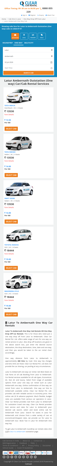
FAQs (33, 443)
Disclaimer (47, 445)
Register (32, 15)
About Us (26, 441)
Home (4, 19)
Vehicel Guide (8, 448)
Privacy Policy (33, 445)
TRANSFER (33, 36)
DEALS (41, 36)
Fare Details (9, 114)
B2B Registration (9, 443)
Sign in (24, 15)
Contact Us (38, 441)
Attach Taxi (50, 15)
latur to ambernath (18, 431)
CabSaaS (28, 464)
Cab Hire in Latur (15, 19)
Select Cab (11, 128)
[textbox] (28, 50)
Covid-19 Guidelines (25, 448)
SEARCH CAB (28, 73)
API (23, 445)
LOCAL (24, 36)
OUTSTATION (15, 36)
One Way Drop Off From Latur (35, 19)
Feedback (23, 443)
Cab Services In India (11, 441)
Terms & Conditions (10, 445)
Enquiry (40, 15)
